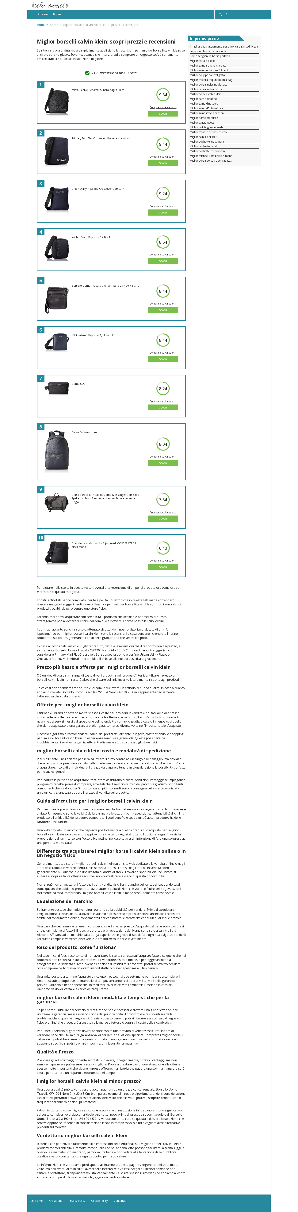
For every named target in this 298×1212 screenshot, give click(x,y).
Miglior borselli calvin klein (205, 93)
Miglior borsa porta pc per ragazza (211, 160)
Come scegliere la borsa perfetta (210, 55)
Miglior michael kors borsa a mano (211, 155)
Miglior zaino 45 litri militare (207, 107)
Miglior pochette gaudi (203, 146)
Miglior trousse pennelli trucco (208, 131)
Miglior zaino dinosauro (204, 103)
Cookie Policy (99, 1200)
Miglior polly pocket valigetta (207, 74)
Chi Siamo (36, 1200)
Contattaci (120, 1200)
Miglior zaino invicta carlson (207, 112)
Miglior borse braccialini (204, 117)
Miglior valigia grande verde (206, 126)
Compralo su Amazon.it (163, 106)
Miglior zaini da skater (203, 136)
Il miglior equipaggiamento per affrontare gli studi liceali (224, 46)
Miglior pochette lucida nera (207, 141)
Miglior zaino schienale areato (208, 65)
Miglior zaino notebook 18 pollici (210, 69)
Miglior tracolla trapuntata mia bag (211, 79)
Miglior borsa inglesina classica (208, 84)
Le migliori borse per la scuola (208, 50)
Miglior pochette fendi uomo (207, 150)
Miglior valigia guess (202, 122)
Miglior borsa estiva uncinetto (208, 88)
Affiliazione (55, 1200)
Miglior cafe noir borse (203, 98)
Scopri (163, 113)
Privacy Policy (76, 1200)
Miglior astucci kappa (203, 60)
